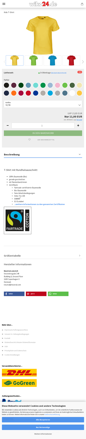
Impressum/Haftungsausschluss (16, 330)
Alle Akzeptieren (43, 420)
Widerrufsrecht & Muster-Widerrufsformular (20, 342)
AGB (6, 346)
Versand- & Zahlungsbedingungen (17, 334)
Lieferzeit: (9, 72)
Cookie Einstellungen (12, 355)
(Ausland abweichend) (58, 73)
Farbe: (6, 80)
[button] (82, 62)
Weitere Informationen (43, 434)
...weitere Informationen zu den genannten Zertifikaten (39, 204)
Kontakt (7, 338)
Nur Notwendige (43, 427)
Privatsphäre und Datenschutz (16, 350)
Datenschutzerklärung (52, 414)
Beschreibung (12, 154)
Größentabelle (12, 255)
